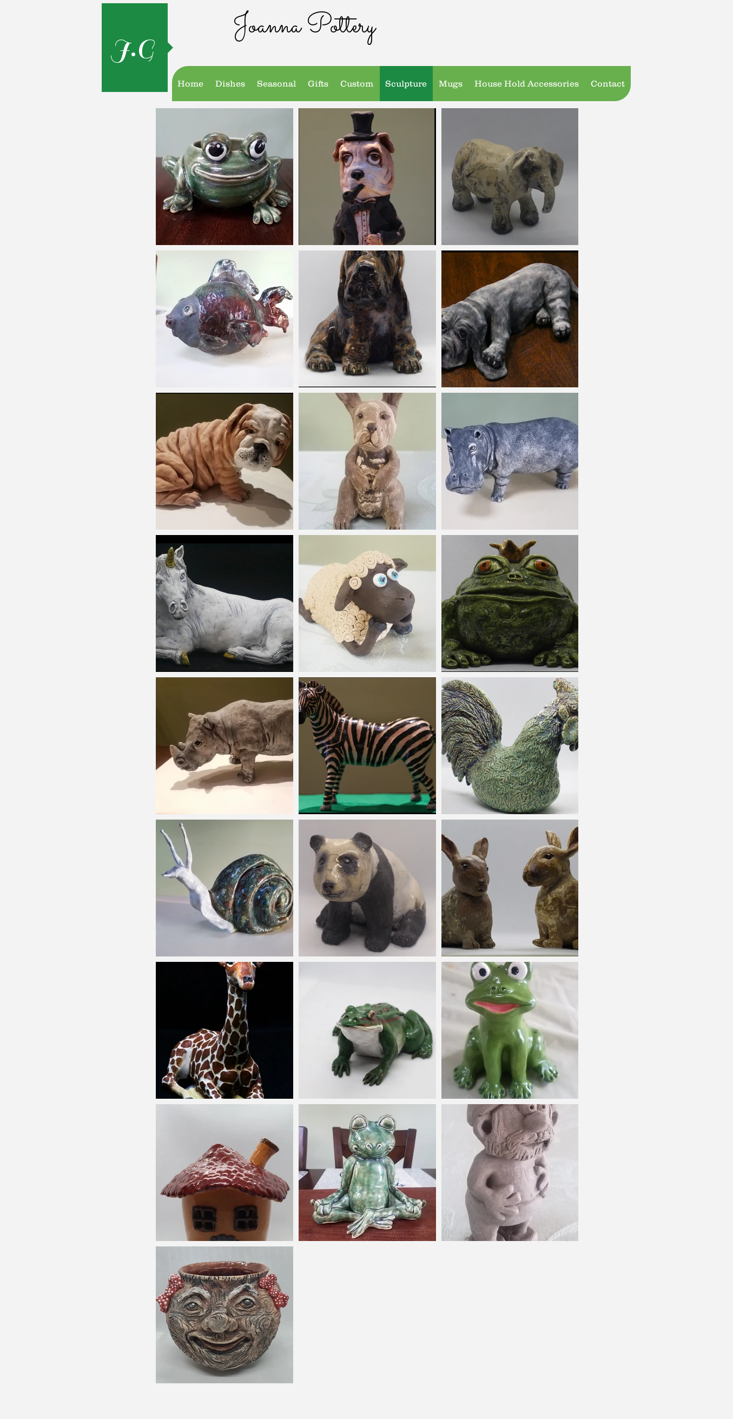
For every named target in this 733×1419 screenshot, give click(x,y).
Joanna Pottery (304, 26)
